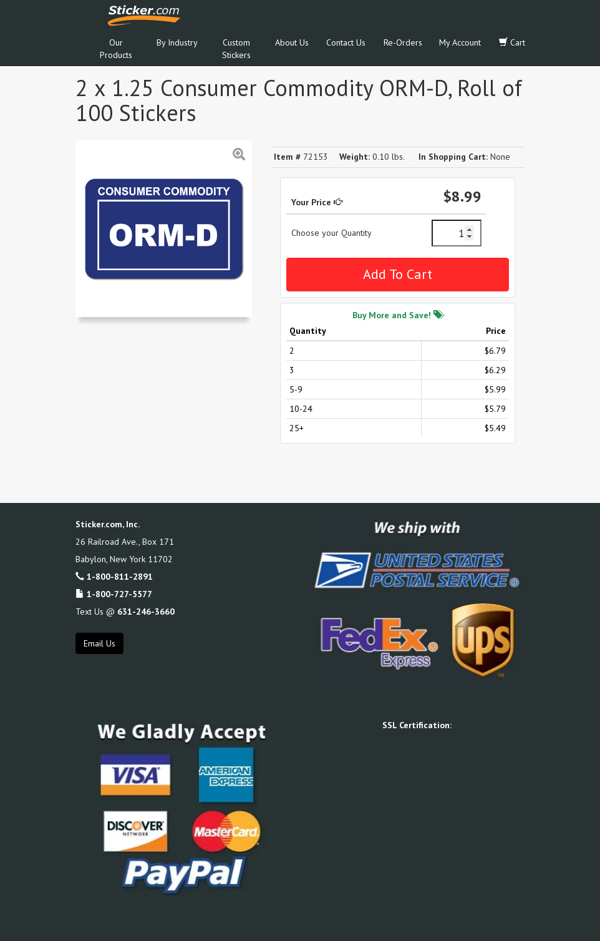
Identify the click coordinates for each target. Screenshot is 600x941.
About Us (292, 42)
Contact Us (345, 42)
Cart (512, 42)
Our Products (116, 49)
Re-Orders (403, 42)
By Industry (177, 42)
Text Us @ (125, 611)
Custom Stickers (236, 49)
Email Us (99, 643)
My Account (460, 42)
